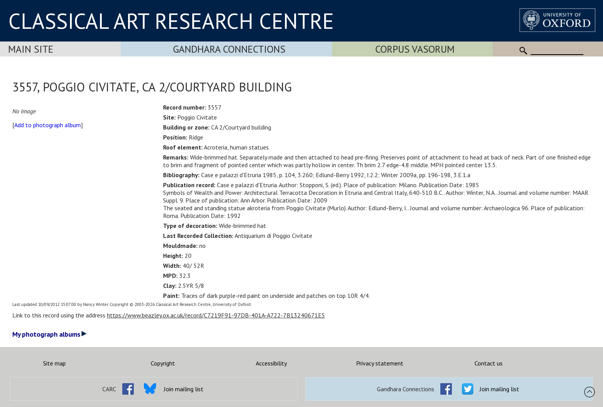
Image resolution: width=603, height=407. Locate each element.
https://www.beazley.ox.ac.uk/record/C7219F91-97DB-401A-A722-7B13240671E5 (216, 315)
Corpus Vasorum (415, 49)
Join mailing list (183, 389)
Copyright (163, 363)
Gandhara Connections (229, 49)
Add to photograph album (47, 125)
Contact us (489, 363)
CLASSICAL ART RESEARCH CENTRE (171, 21)
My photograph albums (49, 334)
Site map (54, 363)
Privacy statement (379, 363)
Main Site (30, 49)
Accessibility (271, 363)
